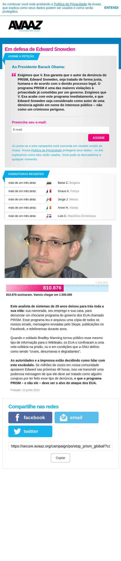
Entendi (111, 7)
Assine (99, 138)
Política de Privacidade (70, 4)
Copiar (60, 458)
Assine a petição (21, 56)
